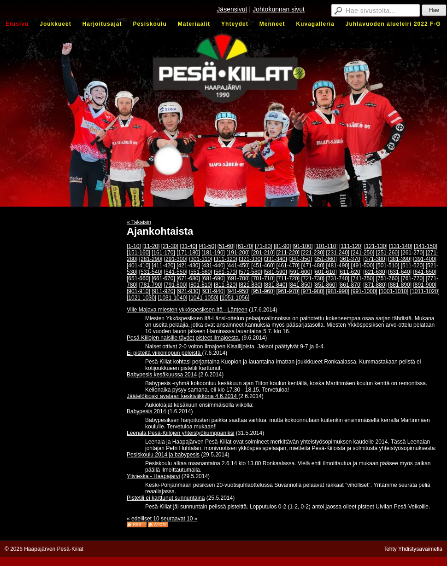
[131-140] (400, 246)
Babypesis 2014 (146, 411)
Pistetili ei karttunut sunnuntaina (166, 498)
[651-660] (138, 278)
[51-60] (226, 246)
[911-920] (163, 291)
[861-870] (350, 285)
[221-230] (312, 252)
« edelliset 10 (143, 518)
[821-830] (250, 285)
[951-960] (263, 291)
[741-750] (363, 278)
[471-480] (312, 265)
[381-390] (400, 259)
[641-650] (424, 272)
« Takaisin (139, 222)
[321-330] (250, 259)
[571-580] (250, 272)
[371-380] (375, 259)
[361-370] (350, 259)
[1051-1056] (234, 298)
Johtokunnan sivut (279, 9)
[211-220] (288, 252)
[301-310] (200, 259)
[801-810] (200, 285)
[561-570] (225, 272)
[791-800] (176, 285)
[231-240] (338, 252)
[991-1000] (364, 291)
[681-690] (213, 278)
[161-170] (163, 252)
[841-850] (300, 285)
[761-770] (412, 278)
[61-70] (244, 246)
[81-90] (282, 246)
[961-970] (288, 291)
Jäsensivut (232, 9)
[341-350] (300, 259)
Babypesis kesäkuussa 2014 (162, 374)
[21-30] (169, 246)
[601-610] (325, 272)
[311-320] (225, 259)
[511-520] (412, 265)
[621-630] (375, 272)
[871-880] (375, 285)
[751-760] (388, 278)
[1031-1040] (172, 298)
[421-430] (188, 265)
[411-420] (163, 265)
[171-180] (188, 252)
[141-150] (425, 246)
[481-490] (338, 265)
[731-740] (338, 278)
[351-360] (325, 259)
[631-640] (400, 272)
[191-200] (238, 252)
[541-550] (176, 272)
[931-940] (213, 291)
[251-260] (388, 252)
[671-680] (188, 278)
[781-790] (151, 285)
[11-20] (150, 246)
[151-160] (138, 252)
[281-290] (151, 259)
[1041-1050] (203, 298)
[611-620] (350, 272)
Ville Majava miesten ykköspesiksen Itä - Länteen (187, 309)
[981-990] (338, 291)
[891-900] (424, 285)
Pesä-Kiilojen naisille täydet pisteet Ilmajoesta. (183, 338)
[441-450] (238, 265)
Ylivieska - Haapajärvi (153, 476)
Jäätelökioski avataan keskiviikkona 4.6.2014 (182, 396)
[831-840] (275, 285)
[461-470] (288, 265)
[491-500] (363, 265)
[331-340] (275, 259)
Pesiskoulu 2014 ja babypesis (163, 454)
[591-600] (300, 272)
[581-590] (275, 272)
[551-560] (200, 272)
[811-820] (225, 285)
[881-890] (400, 285)
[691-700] (238, 278)
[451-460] (263, 265)
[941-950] (238, 291)
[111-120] (351, 246)
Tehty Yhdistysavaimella (412, 549)
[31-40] (188, 246)
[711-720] (288, 278)
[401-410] (138, 265)
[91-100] (303, 246)
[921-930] (188, 291)
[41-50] (207, 246)
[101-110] (326, 246)
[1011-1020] (425, 291)
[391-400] (424, 259)
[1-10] (134, 246)
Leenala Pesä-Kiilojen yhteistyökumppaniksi (180, 433)
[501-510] (388, 265)
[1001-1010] (393, 291)
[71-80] (263, 246)
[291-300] (176, 259)
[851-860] (325, 285)
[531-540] (151, 272)
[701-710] (263, 278)
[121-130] (376, 246)
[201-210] (263, 252)
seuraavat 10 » (179, 518)
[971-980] (312, 291)
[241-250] (363, 252)
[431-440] (213, 265)
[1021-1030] (141, 298)
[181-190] (213, 252)
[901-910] (138, 291)
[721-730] (312, 278)
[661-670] (163, 278)
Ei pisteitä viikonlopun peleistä (164, 353)
